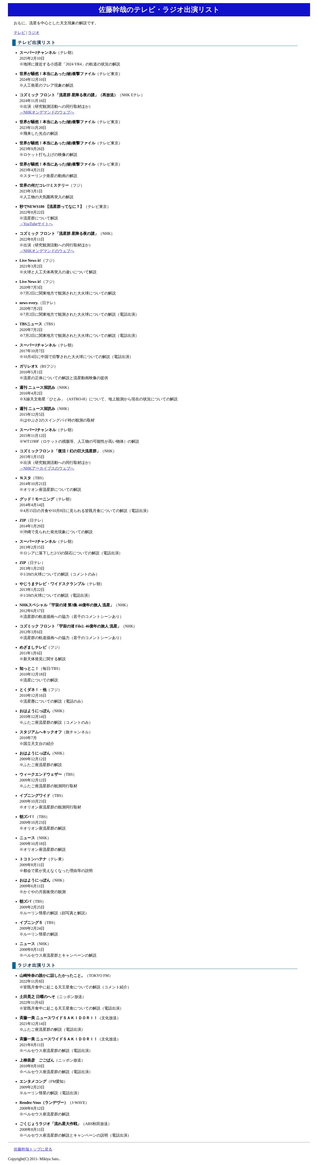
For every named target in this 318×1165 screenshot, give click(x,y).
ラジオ (33, 33)
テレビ (19, 33)
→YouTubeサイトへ (36, 224)
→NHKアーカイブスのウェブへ (46, 468)
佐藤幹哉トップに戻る (33, 1149)
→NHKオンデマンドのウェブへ (46, 112)
